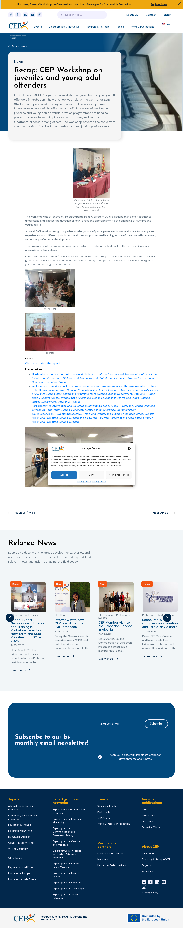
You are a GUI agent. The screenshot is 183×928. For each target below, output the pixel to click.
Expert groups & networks (66, 801)
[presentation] (123, 740)
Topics (120, 26)
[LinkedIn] (158, 882)
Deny (91, 475)
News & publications (152, 801)
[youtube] (33, 14)
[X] (151, 882)
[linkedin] (26, 14)
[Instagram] (145, 886)
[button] (130, 448)
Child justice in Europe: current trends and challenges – (94, 378)
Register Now (159, 4)
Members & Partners (98, 26)
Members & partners (106, 845)
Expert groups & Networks (64, 26)
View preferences (119, 475)
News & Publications (142, 26)
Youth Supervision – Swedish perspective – (93, 418)
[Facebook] (12, 14)
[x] (19, 14)
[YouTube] (165, 882)
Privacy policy (84, 481)
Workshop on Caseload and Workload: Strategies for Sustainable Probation (85, 4)
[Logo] (18, 26)
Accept (64, 475)
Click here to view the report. (42, 363)
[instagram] (41, 14)
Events (38, 26)
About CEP (132, 14)
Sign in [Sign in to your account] (167, 14)
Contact (151, 14)
